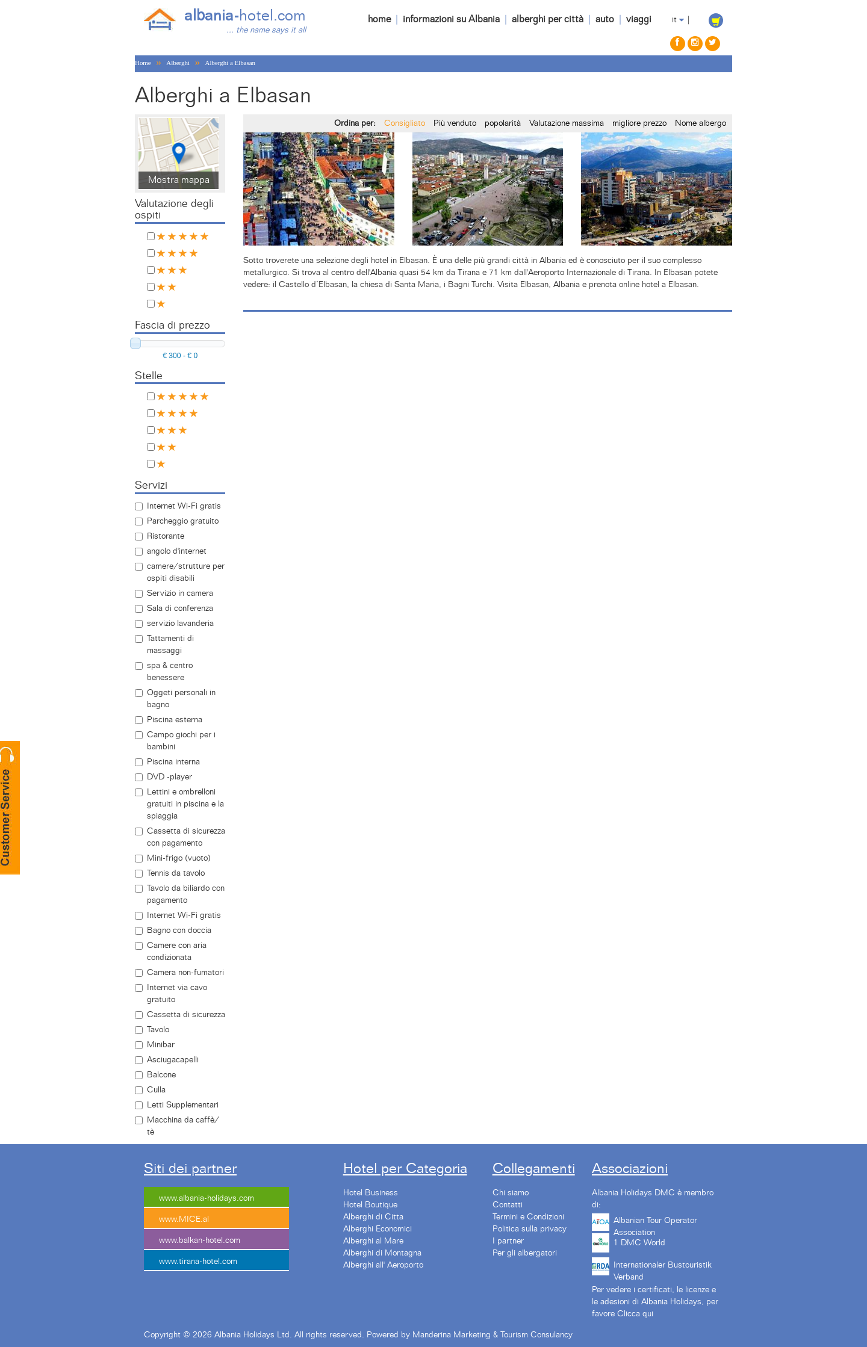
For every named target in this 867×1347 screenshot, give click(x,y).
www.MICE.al (184, 1219)
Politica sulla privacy (530, 1229)
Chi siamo (511, 1193)
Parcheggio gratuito (183, 521)
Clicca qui (635, 1314)
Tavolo (158, 1030)
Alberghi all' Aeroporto (383, 1265)
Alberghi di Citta (373, 1217)
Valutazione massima (566, 123)
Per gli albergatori (525, 1253)
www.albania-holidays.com (206, 1198)
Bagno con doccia (179, 930)
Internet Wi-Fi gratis (184, 506)
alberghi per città (547, 19)
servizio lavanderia (180, 623)
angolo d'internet (177, 551)
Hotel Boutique (370, 1205)
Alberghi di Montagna (382, 1253)
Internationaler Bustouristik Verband (663, 1269)
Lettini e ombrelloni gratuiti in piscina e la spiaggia (185, 804)
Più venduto (455, 123)
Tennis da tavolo (176, 873)
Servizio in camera (180, 593)
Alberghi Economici (377, 1229)
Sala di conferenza (180, 608)
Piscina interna (173, 762)
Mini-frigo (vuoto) (179, 858)
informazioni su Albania (451, 19)
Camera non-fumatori (185, 972)
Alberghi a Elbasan (230, 62)
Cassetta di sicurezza (186, 1015)
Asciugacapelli (173, 1060)
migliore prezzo (639, 123)
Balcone (161, 1075)
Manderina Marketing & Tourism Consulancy (492, 1335)
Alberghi (178, 62)
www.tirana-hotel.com (198, 1261)
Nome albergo (700, 123)
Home (143, 62)
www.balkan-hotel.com (199, 1240)
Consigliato (404, 123)
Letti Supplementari (183, 1105)
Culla (156, 1090)
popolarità (503, 123)
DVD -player (169, 777)
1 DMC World (639, 1243)
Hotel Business (370, 1193)
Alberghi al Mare (373, 1241)
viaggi (638, 19)
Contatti (508, 1205)
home (379, 19)
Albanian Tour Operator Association (655, 1224)
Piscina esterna (174, 720)
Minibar (161, 1045)
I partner (508, 1241)
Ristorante (165, 536)
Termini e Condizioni (528, 1217)
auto (604, 19)
